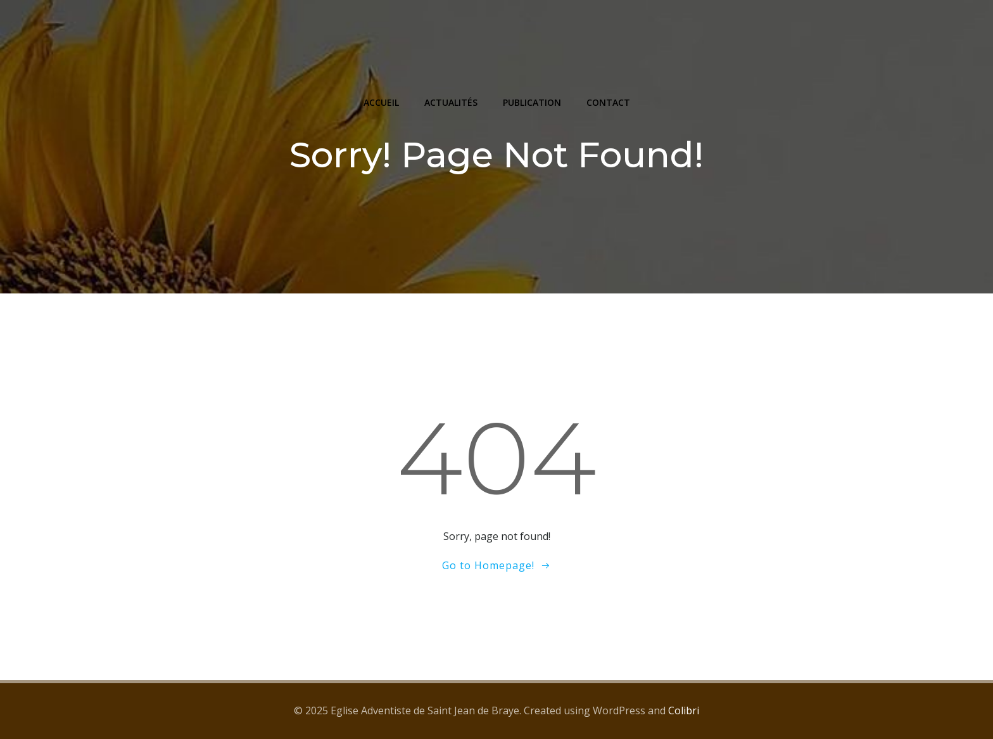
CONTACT (608, 102)
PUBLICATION (532, 102)
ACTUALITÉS (451, 102)
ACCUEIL (381, 102)
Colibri (683, 710)
